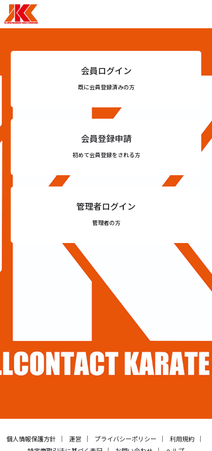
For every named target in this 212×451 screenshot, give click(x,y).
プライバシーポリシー (125, 438)
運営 (75, 438)
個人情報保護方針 (31, 438)
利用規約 (182, 438)
